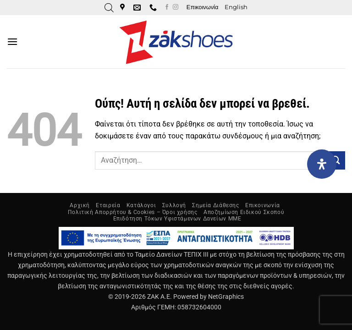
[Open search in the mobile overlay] (109, 7)
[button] (12, 41)
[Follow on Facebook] (167, 7)
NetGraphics (226, 297)
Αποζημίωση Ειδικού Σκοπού (244, 212)
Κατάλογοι (141, 205)
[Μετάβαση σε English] (236, 7)
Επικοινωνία (202, 7)
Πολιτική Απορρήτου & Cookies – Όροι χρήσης (133, 212)
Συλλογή (174, 205)
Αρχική (80, 205)
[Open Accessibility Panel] (321, 164)
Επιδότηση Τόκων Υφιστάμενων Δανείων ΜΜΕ (177, 218)
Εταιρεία (108, 205)
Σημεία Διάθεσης (215, 205)
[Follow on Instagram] (175, 7)
